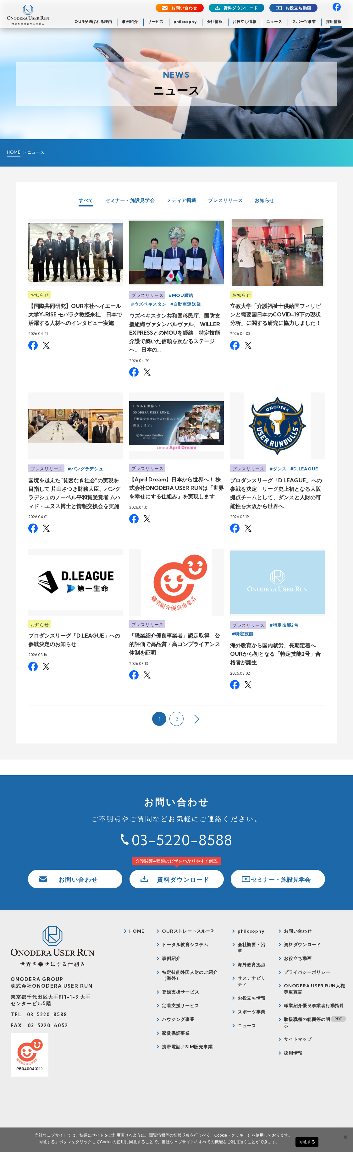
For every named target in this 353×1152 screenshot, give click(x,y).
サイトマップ (298, 1039)
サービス (155, 21)
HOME (13, 152)
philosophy (185, 21)
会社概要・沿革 (252, 948)
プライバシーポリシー (307, 972)
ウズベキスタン (150, 304)
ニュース (274, 21)
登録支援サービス (180, 992)
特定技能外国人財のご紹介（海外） (190, 975)
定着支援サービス (180, 1005)
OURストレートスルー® (188, 931)
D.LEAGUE (305, 469)
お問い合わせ (184, 8)
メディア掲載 (181, 200)
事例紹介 (130, 21)
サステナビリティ (252, 981)
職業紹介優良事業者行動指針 (314, 1005)
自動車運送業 (187, 304)
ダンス (280, 469)
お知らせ (264, 200)
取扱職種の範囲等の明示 (307, 1023)
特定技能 (244, 634)
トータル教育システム (185, 944)
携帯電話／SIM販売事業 (187, 1047)
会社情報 (215, 21)
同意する (307, 1141)
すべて (86, 200)
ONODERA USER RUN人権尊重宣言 (314, 989)
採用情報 (334, 21)
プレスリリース (225, 200)
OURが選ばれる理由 (93, 21)
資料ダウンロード (240, 8)
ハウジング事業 (178, 1019)
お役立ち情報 (244, 21)
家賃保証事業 (176, 1033)
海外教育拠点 (252, 965)
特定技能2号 (286, 625)
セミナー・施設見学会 (130, 200)
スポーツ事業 (304, 21)
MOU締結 (183, 295)
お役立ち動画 (298, 8)
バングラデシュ (87, 469)
